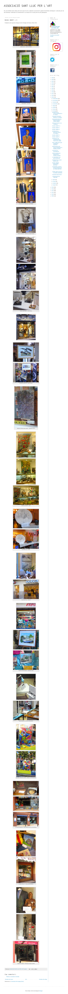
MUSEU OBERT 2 (56, 135)
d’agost (54, 105)
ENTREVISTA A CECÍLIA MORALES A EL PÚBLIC (57, 113)
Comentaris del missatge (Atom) (17, 981)
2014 (52, 187)
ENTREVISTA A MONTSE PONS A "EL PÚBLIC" (56, 132)
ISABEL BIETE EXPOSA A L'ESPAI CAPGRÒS (57, 172)
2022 (52, 84)
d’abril (54, 179)
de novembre (55, 100)
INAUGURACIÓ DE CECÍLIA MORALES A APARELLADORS (57, 147)
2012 (52, 190)
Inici (26, 979)
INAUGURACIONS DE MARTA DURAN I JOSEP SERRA (56, 120)
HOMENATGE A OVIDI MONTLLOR (57, 160)
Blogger (41, 990)
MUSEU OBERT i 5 (56, 125)
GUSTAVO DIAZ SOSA (57, 174)
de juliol (54, 107)
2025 (52, 79)
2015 (52, 97)
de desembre (55, 98)
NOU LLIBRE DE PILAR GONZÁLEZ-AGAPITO (57, 143)
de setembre (55, 103)
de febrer (54, 183)
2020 (52, 88)
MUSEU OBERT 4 (56, 127)
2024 (52, 81)
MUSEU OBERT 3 (56, 129)
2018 (52, 91)
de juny (54, 109)
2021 (52, 86)
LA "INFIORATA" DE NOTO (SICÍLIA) (56, 158)
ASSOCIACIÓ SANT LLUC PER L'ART (28, 5)
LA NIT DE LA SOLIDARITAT (55, 151)
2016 (52, 95)
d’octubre (54, 102)
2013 (52, 188)
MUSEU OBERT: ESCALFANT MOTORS (55, 164)
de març (54, 181)
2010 (52, 194)
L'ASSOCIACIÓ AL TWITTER (56, 177)
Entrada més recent (9, 979)
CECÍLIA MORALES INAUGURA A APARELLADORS (56, 154)
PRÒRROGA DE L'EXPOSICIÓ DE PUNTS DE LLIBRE (56, 139)
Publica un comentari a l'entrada (12, 976)
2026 (52, 77)
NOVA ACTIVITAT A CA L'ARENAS (57, 124)
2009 (52, 195)
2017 (52, 93)
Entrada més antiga (43, 979)
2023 (52, 83)
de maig (54, 110)
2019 (52, 90)
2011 (52, 192)
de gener (54, 184)
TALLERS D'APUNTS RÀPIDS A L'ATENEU (57, 117)
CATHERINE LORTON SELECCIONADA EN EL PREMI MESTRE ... (57, 168)
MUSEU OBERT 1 (56, 136)
